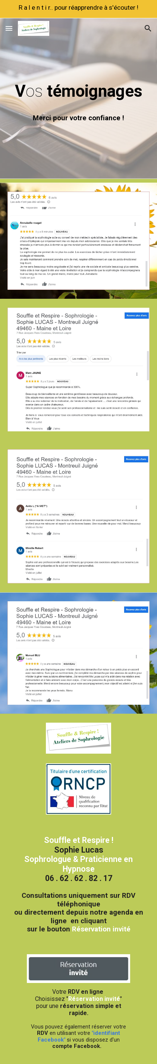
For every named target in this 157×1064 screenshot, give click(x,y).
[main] (78, 90)
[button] (9, 28)
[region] (78, 9)
